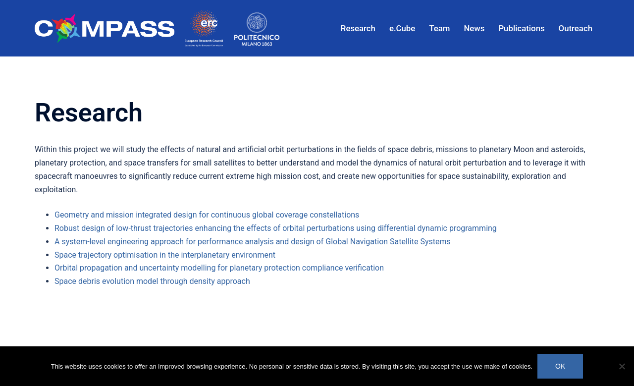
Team (439, 28)
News (474, 28)
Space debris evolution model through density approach (152, 281)
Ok (560, 366)
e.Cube (402, 28)
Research (358, 28)
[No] (622, 366)
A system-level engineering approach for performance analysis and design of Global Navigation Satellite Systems (252, 241)
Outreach (575, 28)
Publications (521, 28)
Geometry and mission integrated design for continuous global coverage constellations (206, 215)
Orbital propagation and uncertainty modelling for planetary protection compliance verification (219, 268)
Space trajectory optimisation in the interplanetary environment (164, 255)
